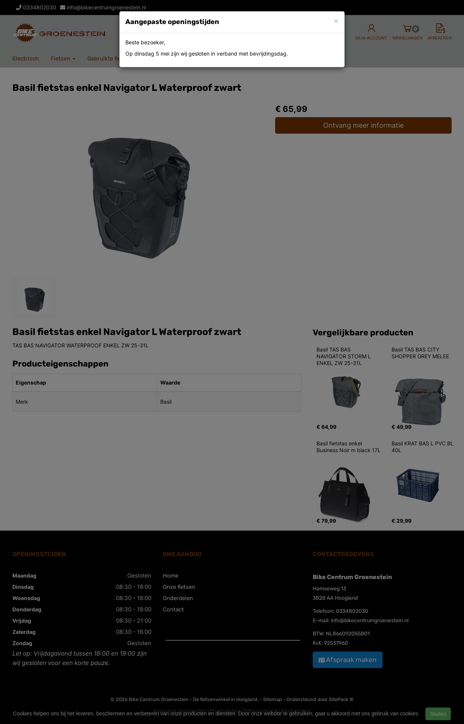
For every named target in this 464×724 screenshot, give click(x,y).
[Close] (336, 20)
